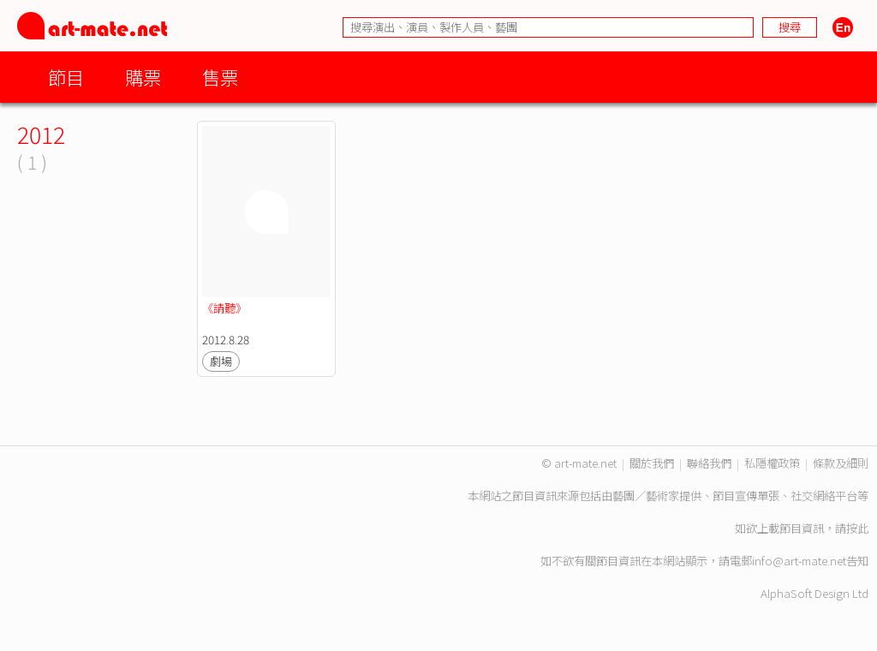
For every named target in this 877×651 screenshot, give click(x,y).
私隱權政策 (772, 463)
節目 (66, 76)
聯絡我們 (709, 463)
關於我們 (651, 463)
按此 (857, 528)
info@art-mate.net (799, 560)
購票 (143, 76)
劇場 (221, 361)
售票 (220, 76)
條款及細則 (840, 463)
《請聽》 (224, 308)
